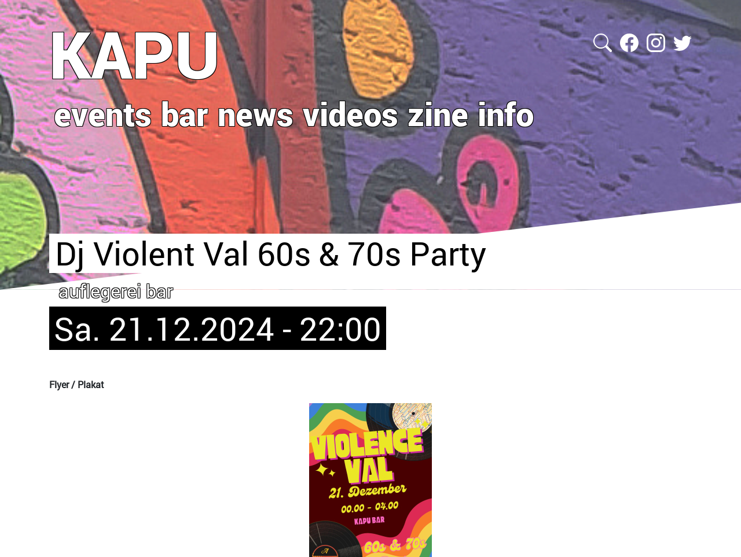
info (506, 113)
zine (438, 113)
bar (184, 113)
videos (350, 113)
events (103, 113)
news (256, 113)
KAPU (134, 54)
